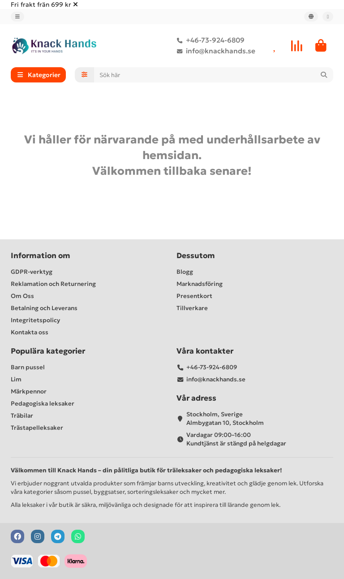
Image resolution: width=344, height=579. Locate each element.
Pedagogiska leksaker (42, 403)
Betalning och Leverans (44, 308)
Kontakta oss (29, 332)
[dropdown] (17, 17)
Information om (40, 255)
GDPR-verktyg (31, 272)
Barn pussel (28, 367)
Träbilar (22, 415)
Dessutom (195, 255)
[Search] (214, 74)
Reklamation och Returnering (53, 284)
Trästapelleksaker (37, 428)
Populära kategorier (48, 351)
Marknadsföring (199, 284)
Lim (16, 379)
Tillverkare (192, 308)
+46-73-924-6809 (209, 40)
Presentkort (194, 296)
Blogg (184, 272)
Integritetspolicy (35, 320)
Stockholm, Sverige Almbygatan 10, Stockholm (225, 418)
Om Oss (22, 296)
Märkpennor (29, 391)
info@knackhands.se (214, 51)
